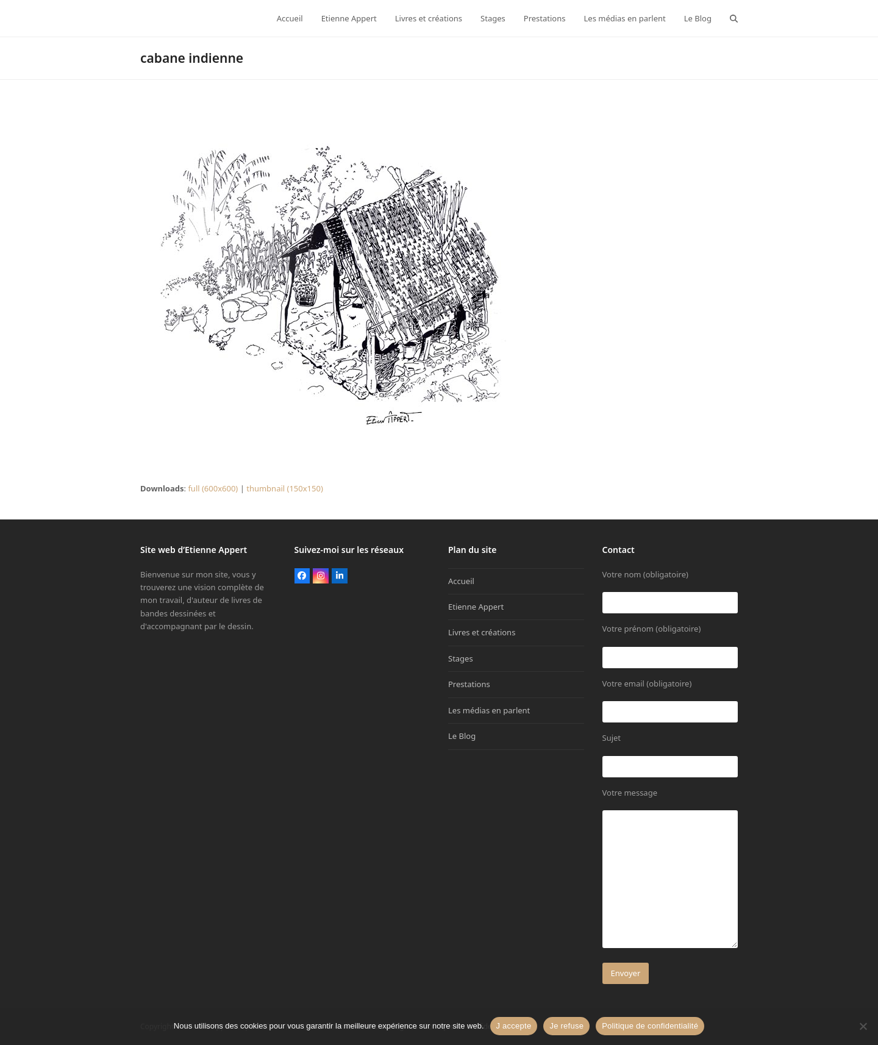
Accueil (461, 581)
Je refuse (566, 1025)
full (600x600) (213, 488)
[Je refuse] (863, 1026)
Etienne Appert (476, 606)
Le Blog (462, 735)
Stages (460, 658)
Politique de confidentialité (650, 1025)
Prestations (469, 684)
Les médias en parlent (489, 710)
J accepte (514, 1025)
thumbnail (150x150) (284, 488)
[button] (734, 18)
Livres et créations (481, 632)
